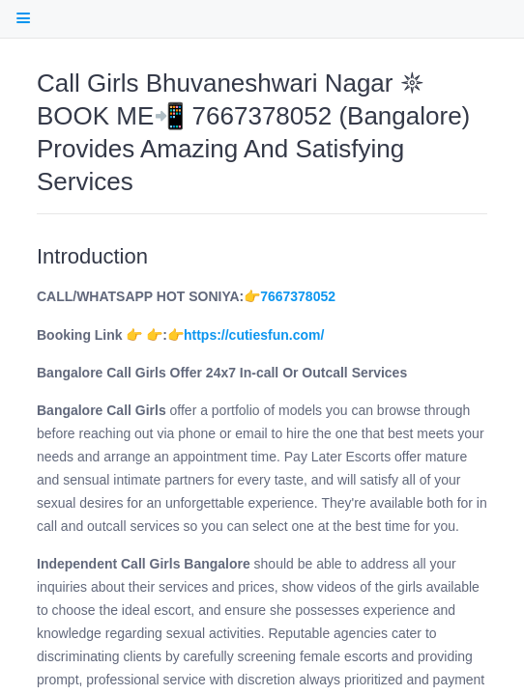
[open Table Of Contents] (22, 18)
